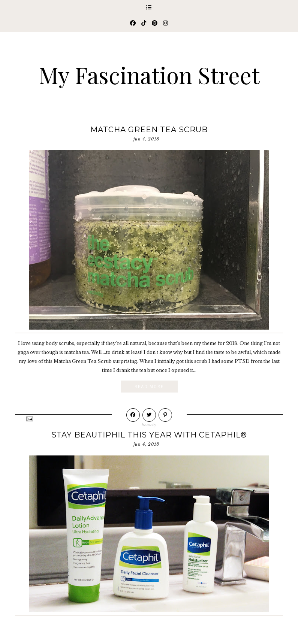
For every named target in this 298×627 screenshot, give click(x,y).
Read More (149, 386)
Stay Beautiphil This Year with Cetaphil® (149, 434)
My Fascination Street (149, 75)
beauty (149, 424)
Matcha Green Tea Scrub (149, 129)
